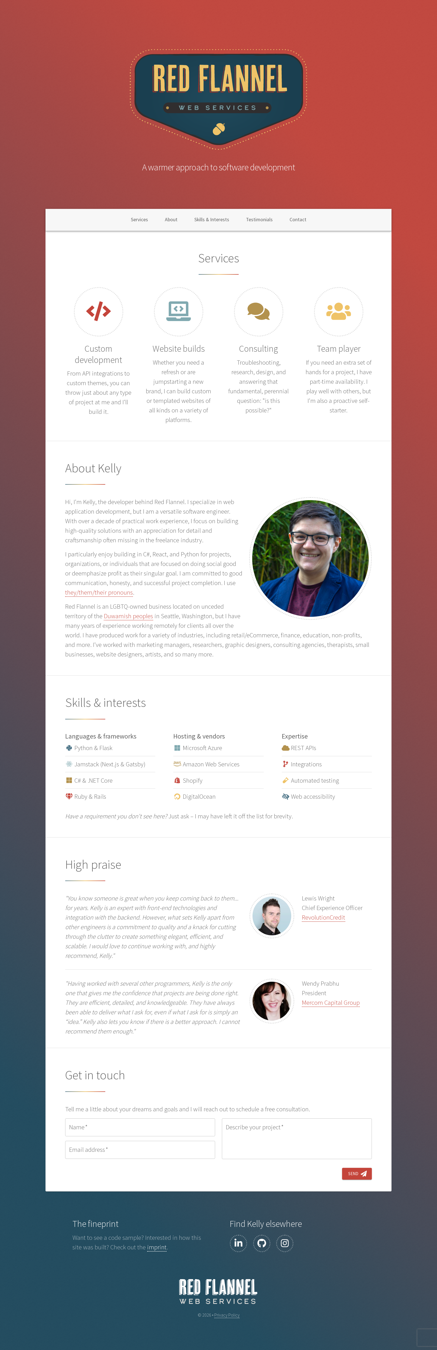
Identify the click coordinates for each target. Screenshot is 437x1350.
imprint (157, 1247)
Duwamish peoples (128, 616)
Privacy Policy (227, 1315)
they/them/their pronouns (99, 592)
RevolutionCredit (323, 917)
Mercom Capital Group (331, 1002)
